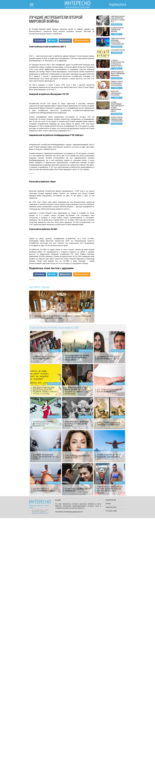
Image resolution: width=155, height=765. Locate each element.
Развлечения (111, 747)
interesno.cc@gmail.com (40, 760)
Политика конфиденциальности (69, 758)
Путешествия (111, 758)
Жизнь (108, 750)
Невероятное (111, 754)
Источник (31, 526)
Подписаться (117, 5)
